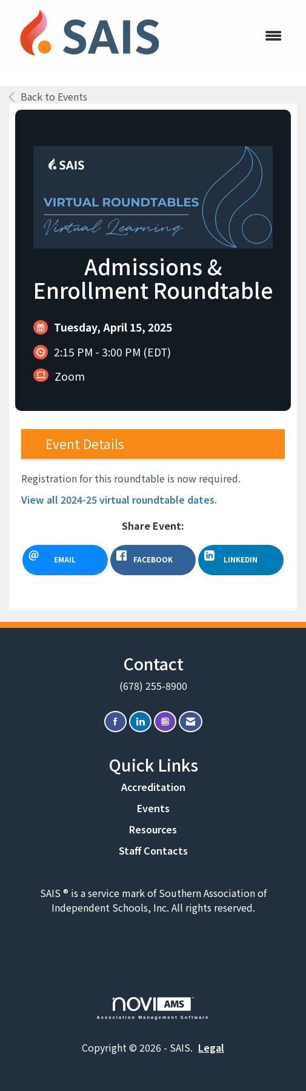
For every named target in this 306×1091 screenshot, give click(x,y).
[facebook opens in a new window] (153, 560)
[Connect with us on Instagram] (165, 721)
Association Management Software (153, 1008)
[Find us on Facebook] (115, 721)
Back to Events (48, 96)
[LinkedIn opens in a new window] (241, 560)
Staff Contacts (153, 850)
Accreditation (153, 786)
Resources (153, 829)
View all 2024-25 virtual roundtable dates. (119, 499)
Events (153, 808)
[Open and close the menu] (232, 35)
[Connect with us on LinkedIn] (140, 721)
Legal (211, 1047)
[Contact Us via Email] (190, 721)
